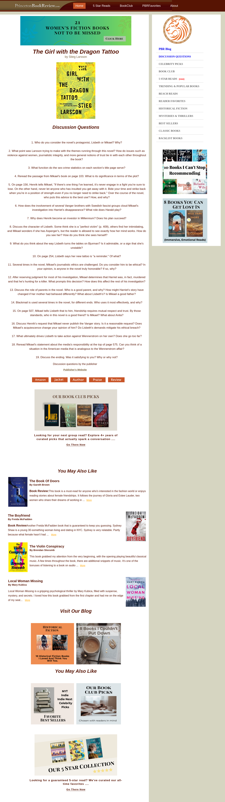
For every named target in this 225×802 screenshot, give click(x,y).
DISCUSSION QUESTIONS (175, 56)
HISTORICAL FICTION (173, 108)
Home (79, 5)
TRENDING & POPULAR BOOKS (179, 86)
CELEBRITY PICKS (171, 64)
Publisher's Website (75, 369)
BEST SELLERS (168, 123)
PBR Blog (165, 49)
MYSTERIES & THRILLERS (176, 116)
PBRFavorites (151, 5)
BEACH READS (168, 93)
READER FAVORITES (172, 101)
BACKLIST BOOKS (170, 138)
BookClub (126, 5)
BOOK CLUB (167, 71)
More (89, 500)
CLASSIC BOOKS (169, 130)
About (174, 5)
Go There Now (75, 444)
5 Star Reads (101, 5)
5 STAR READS (172, 78)
